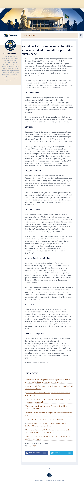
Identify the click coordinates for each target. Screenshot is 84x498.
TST (34, 446)
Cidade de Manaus (30, 35)
